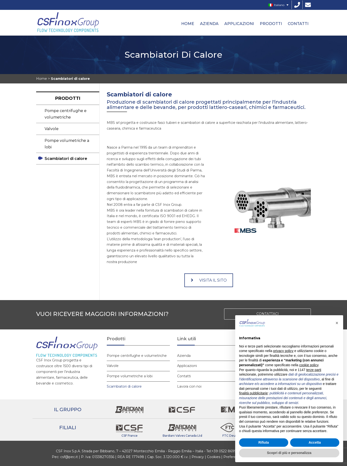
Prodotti (271, 23)
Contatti (298, 23)
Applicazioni (239, 23)
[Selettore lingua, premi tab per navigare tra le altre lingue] (278, 5)
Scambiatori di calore (66, 158)
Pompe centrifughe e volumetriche (66, 114)
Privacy (198, 457)
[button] (337, 323)
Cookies (213, 457)
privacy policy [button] (283, 351)
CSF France (129, 435)
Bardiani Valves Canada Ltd (182, 435)
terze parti (313, 370)
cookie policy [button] (308, 365)
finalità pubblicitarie (253, 393)
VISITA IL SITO (209, 280)
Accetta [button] (315, 442)
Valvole (52, 128)
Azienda (209, 23)
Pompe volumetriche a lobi (67, 143)
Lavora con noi (189, 386)
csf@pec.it (69, 457)
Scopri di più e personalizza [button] (289, 453)
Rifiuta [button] (263, 442)
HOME (187, 23)
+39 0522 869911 (225, 451)
